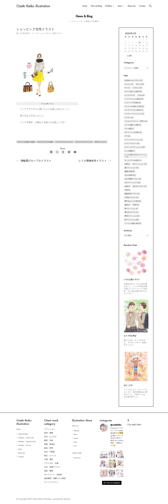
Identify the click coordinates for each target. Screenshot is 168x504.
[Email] (75, 152)
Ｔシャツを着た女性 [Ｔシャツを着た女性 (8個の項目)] (133, 223)
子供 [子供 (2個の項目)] (127, 190)
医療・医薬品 (49, 444)
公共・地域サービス (52, 467)
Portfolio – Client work (26, 438)
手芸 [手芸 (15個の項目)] (136, 205)
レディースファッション (83, 142)
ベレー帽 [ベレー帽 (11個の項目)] (129, 129)
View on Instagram (111, 483)
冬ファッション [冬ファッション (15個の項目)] (140, 164)
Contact (21, 457)
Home (18, 429)
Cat (75, 446)
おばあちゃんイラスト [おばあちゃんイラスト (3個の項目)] (133, 80)
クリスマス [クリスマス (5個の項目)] (130, 95)
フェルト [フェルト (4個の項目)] (129, 117)
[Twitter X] (57, 152)
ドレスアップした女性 (45, 142)
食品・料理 (48, 448)
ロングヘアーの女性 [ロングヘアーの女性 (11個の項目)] (133, 160)
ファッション (49, 429)
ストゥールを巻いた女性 (26, 142)
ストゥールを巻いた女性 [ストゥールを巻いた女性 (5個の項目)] (134, 106)
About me (21, 453)
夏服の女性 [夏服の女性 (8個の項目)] (130, 171)
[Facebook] (51, 152)
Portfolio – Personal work (27, 441)
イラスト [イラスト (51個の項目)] (137, 88)
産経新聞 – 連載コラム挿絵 (55, 478)
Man (75, 434)
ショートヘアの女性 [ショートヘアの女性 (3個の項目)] (133, 102)
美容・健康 (48, 433)
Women (76, 431)
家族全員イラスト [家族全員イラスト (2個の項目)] (132, 194)
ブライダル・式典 (51, 463)
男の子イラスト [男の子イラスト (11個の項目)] (131, 212)
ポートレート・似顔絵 (53, 474)
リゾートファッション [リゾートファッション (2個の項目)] (133, 140)
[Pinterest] (69, 152)
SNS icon (75, 426)
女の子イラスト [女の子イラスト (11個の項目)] (139, 186)
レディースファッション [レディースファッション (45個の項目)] (135, 147)
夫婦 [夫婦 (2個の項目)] (127, 186)
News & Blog (23, 434)
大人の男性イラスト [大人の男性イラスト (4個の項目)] (133, 179)
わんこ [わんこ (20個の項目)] (140, 84)
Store (20, 449)
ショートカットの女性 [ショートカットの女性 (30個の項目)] (134, 99)
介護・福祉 (48, 459)
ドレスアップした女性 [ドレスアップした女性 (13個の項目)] (134, 110)
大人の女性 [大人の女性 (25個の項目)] (130, 175)
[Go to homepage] (33, 6)
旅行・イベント (50, 456)
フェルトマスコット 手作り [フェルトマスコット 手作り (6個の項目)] (136, 121)
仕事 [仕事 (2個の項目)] (127, 164)
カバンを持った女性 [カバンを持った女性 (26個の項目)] (133, 91)
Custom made (76, 453)
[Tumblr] (63, 152)
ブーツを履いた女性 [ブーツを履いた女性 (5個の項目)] (133, 125)
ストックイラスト (51, 482)
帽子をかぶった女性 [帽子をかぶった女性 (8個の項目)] (133, 201)
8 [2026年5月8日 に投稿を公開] (139, 42)
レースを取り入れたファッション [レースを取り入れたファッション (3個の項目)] (135, 155)
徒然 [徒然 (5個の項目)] (127, 205)
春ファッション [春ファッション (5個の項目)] (131, 208)
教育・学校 (48, 440)
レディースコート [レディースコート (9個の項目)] (132, 143)
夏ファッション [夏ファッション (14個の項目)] (131, 168)
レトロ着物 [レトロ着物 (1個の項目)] (130, 151)
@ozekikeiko (115, 424)
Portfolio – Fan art (24, 445)
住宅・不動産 (49, 452)
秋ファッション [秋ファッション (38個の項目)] (131, 220)
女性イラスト (57, 33)
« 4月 (129, 56)
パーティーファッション (64, 142)
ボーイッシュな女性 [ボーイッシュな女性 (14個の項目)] (133, 132)
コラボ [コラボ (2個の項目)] (141, 95)
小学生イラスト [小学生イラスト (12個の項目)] (131, 197)
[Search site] (150, 6)
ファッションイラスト (43, 33)
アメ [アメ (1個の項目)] (127, 88)
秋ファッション (100, 142)
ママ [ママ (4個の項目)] (127, 136)
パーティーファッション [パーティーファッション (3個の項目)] (134, 114)
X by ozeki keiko (134, 424)
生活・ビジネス (50, 437)
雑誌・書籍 (48, 471)
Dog (75, 442)
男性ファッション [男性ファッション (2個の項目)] (132, 216)
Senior (76, 438)
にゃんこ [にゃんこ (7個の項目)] (129, 84)
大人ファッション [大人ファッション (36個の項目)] (132, 182)
